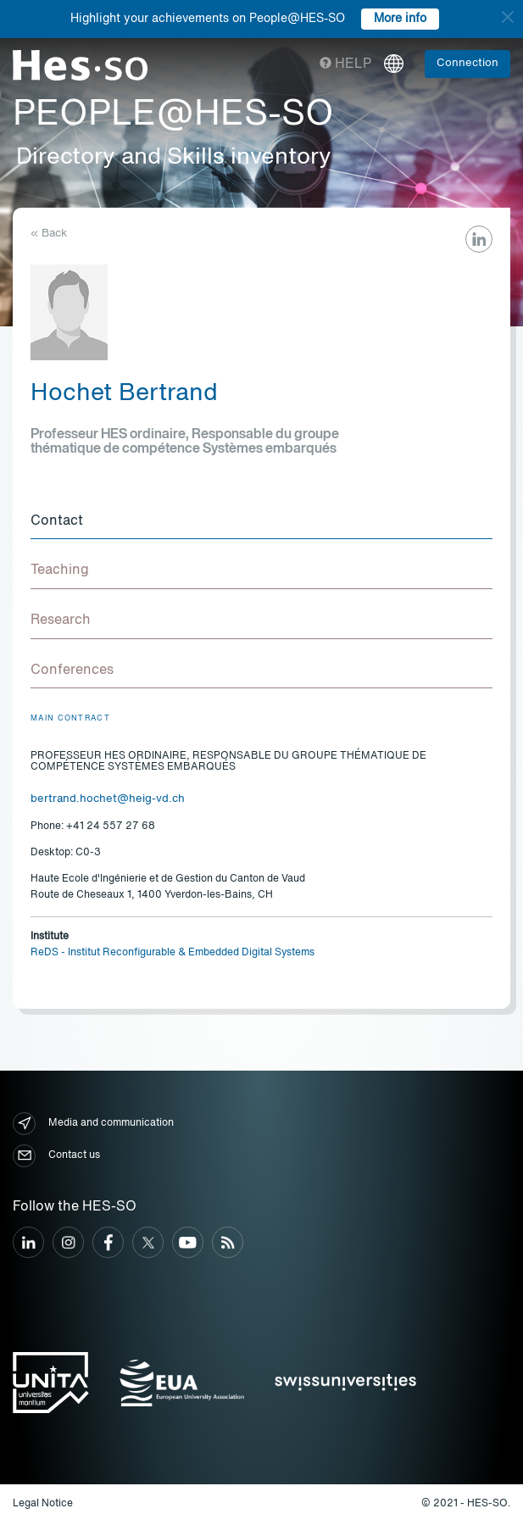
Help (345, 64)
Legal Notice (43, 1504)
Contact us (56, 1155)
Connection (467, 63)
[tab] (261, 522)
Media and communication (93, 1123)
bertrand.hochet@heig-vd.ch (108, 798)
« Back (49, 233)
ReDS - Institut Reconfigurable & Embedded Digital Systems (172, 953)
